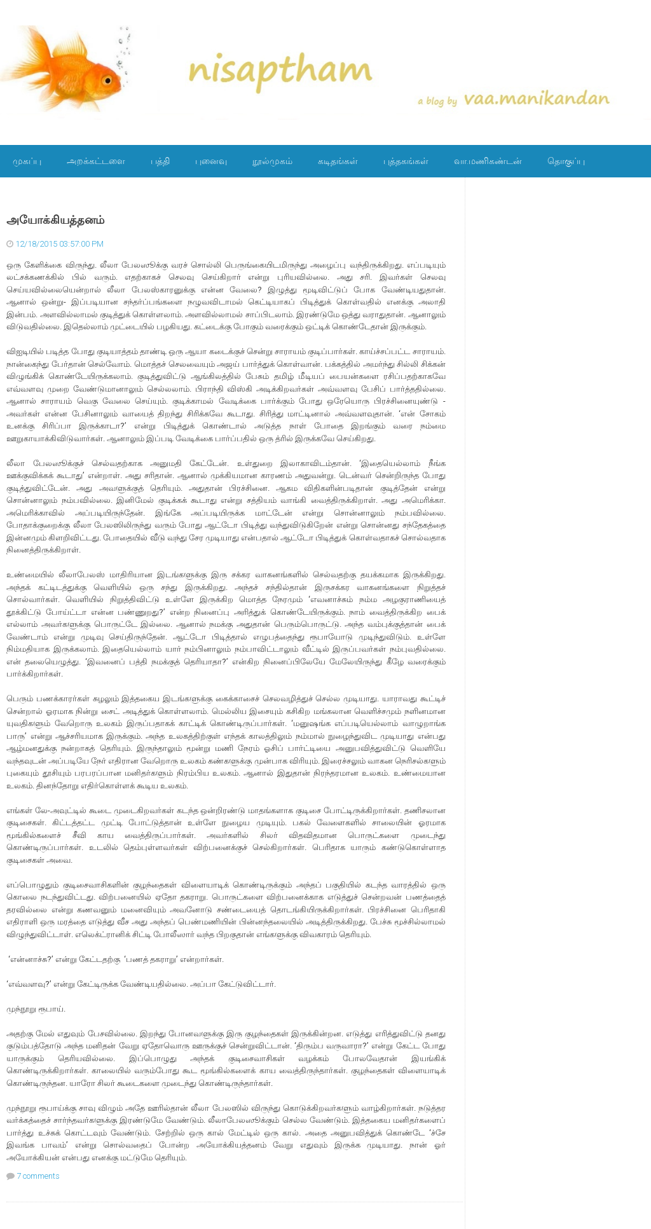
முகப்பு (27, 161)
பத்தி (160, 161)
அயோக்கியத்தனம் (55, 220)
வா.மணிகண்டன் (488, 161)
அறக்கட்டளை (96, 161)
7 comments (38, 1176)
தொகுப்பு (566, 161)
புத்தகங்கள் (405, 161)
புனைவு (211, 161)
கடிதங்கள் (338, 161)
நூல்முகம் (272, 161)
